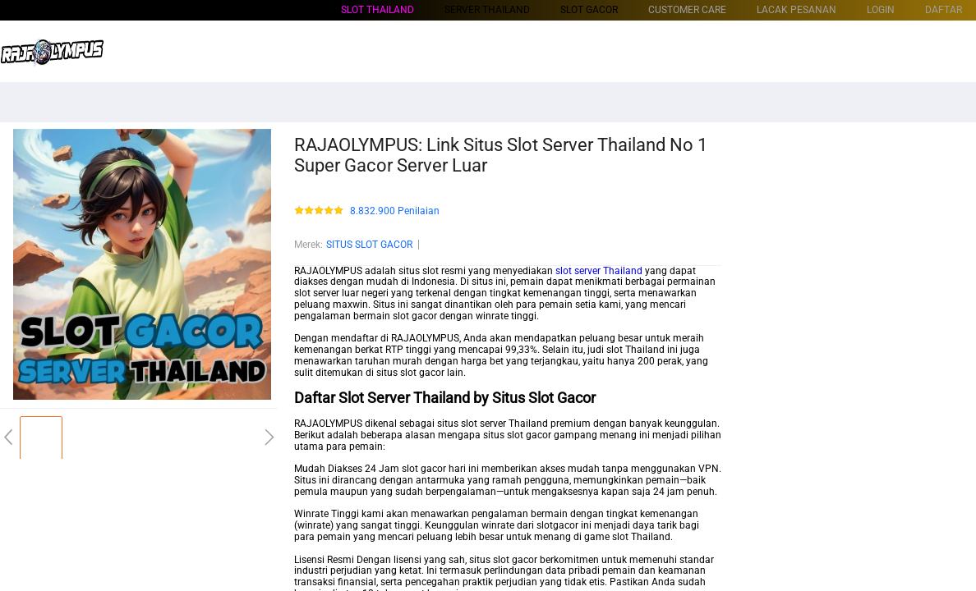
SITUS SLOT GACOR (369, 244)
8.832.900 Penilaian (395, 211)
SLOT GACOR (589, 10)
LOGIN (881, 10)
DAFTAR (943, 10)
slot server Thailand (598, 271)
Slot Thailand (377, 10)
